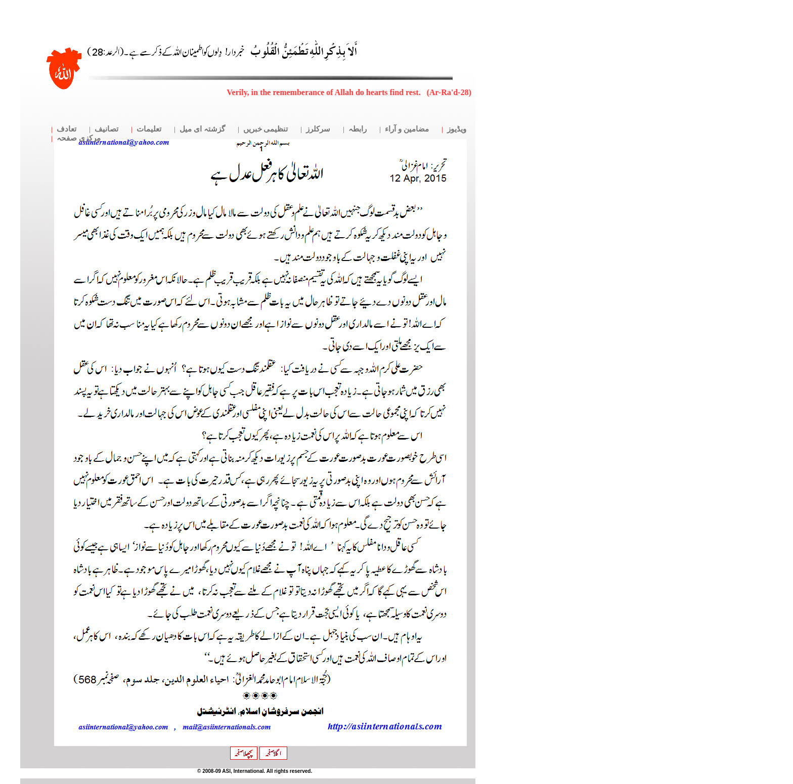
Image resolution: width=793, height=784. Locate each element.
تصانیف (106, 129)
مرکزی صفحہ (79, 138)
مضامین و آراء (407, 129)
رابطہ (357, 129)
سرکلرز (318, 129)
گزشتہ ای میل (202, 129)
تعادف (66, 129)
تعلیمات (149, 129)
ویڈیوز (456, 129)
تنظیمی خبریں (265, 129)
